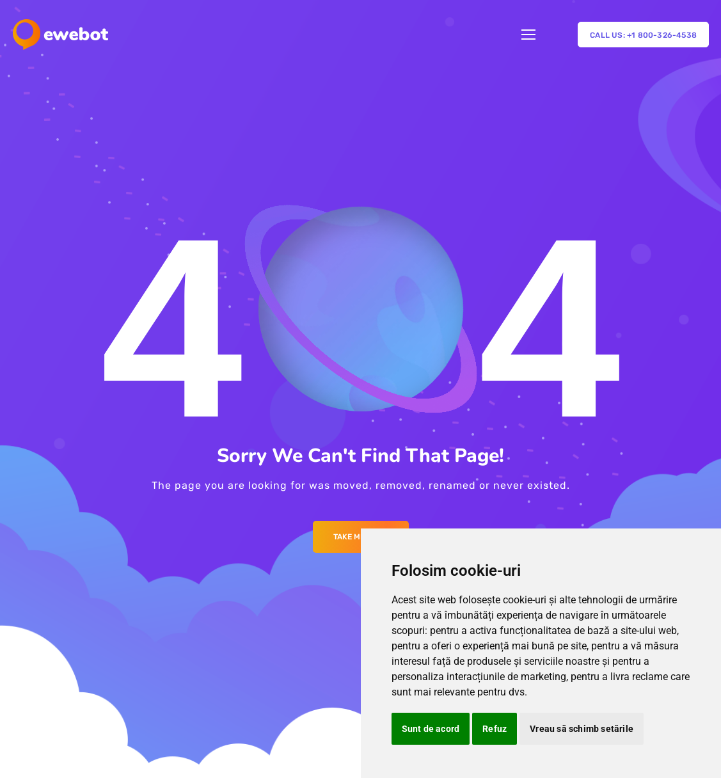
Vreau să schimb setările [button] (581, 729)
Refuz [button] (494, 729)
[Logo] (60, 34)
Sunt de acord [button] (431, 729)
